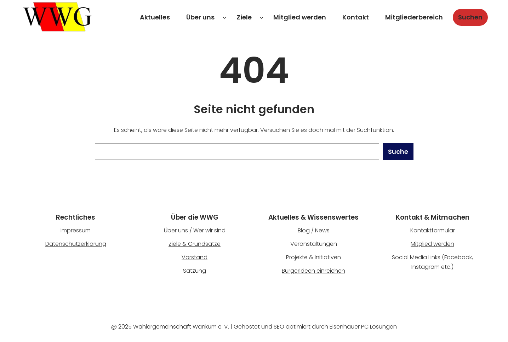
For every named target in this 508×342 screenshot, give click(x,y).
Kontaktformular (432, 230)
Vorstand (194, 257)
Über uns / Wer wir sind (195, 230)
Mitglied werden (432, 244)
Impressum (76, 230)
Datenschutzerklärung (75, 244)
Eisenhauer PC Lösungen (363, 327)
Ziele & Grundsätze (195, 244)
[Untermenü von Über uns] (225, 17)
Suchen (470, 17)
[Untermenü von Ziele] (261, 17)
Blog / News (314, 230)
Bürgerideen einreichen (313, 271)
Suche (398, 151)
